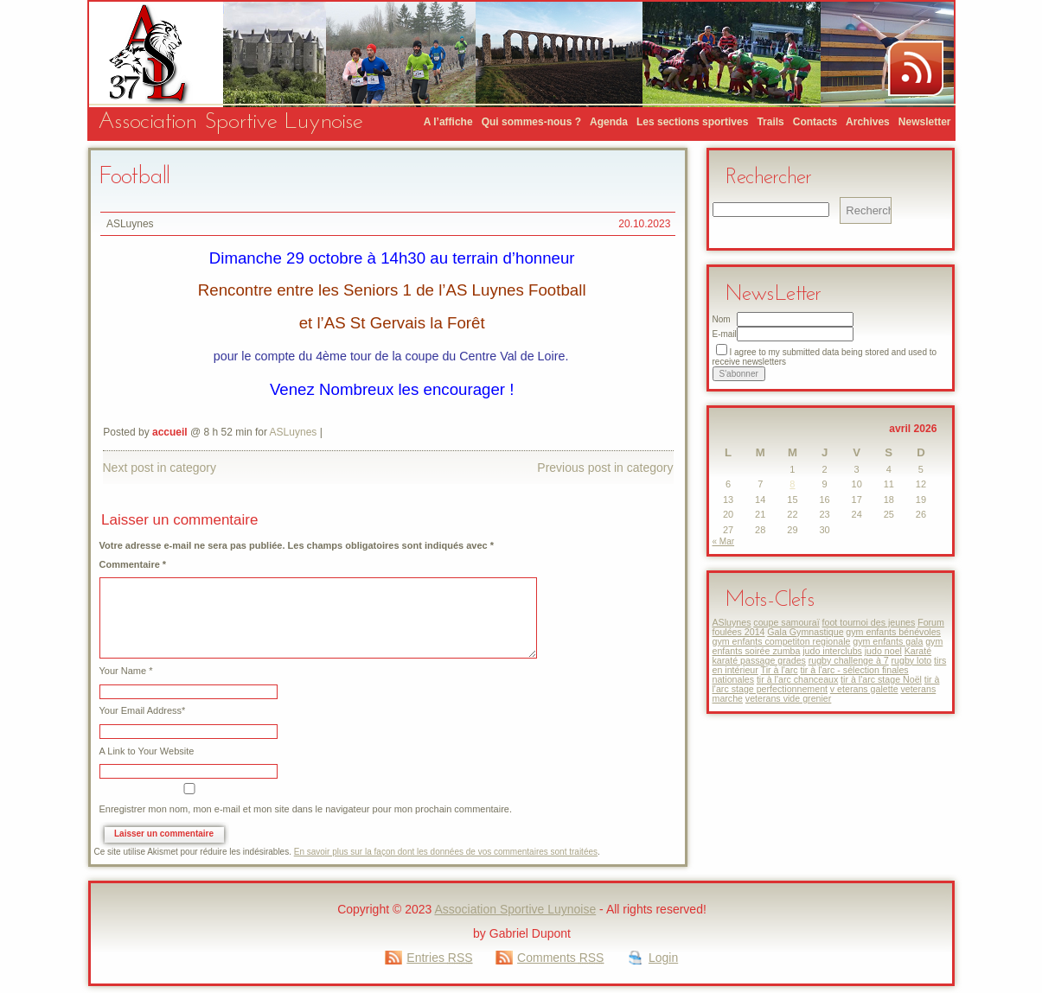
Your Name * (126, 671)
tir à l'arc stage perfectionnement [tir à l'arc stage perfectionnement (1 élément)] (826, 684)
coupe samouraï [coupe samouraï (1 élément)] (786, 622)
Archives (868, 122)
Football (134, 177)
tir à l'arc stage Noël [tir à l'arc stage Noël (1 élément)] (881, 679)
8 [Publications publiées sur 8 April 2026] (792, 484)
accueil (170, 432)
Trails (770, 122)
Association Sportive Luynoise (230, 122)
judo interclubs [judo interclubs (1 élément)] (832, 651)
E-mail (725, 334)
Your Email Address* (142, 711)
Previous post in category (605, 467)
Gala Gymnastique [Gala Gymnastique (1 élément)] (805, 632)
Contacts (815, 122)
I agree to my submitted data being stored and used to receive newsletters (825, 356)
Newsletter (924, 122)
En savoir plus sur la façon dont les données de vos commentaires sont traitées (446, 851)
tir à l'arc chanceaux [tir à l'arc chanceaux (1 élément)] (797, 679)
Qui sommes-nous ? (531, 122)
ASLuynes (130, 224)
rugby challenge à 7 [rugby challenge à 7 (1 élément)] (849, 660)
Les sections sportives (692, 122)
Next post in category (160, 467)
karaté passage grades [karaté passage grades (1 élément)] (759, 660)
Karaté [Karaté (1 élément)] (918, 651)
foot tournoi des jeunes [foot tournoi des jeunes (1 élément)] (869, 622)
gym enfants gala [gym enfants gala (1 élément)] (888, 641)
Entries (439, 957)
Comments (560, 957)
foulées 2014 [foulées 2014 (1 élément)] (739, 632)
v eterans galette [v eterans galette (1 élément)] (864, 689)
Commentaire (133, 565)
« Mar (724, 541)
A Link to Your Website (147, 751)
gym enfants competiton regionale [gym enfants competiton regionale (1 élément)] (782, 641)
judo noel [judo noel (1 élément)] (883, 651)
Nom (722, 319)
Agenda (609, 122)
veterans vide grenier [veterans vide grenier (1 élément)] (788, 698)
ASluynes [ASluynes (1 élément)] (732, 622)
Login (663, 957)
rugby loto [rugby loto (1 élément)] (912, 660)
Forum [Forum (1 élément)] (930, 622)
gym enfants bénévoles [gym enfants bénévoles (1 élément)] (893, 632)
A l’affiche (448, 122)
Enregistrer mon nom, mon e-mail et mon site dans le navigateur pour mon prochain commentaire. (306, 809)
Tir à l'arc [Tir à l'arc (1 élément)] (779, 670)
